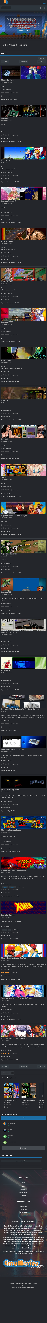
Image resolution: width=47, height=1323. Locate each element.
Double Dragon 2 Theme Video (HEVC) (16, 1100)
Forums (23, 1186)
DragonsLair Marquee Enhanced (14, 870)
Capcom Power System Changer (14, 515)
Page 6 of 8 (23, 62)
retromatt (10, 1136)
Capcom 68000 (7, 322)
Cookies (35, 1283)
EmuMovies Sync (23, 1212)
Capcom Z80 (6, 592)
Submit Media (23, 1206)
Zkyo (4, 711)
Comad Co (5, 439)
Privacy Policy (20, 1283)
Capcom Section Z (8, 201)
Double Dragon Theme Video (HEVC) (33, 1100)
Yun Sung (5, 477)
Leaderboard (24, 1189)
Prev (6, 62)
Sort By (42, 58)
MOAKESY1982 (12, 1142)
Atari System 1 (7, 241)
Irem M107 (5, 671)
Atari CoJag (6, 360)
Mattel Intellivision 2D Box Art (13, 958)
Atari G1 (4, 401)
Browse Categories (21, 1161)
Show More (24, 1148)
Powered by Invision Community (19, 1287)
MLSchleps (6, 960)
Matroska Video (7, 80)
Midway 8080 (6, 118)
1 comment (5, 179)
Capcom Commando (9, 554)
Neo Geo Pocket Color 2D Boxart (14, 1038)
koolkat (8, 1102)
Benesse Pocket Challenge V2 (13, 749)
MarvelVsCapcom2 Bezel (11, 830)
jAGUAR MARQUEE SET (10, 789)
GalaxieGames (7, 82)
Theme (12, 1283)
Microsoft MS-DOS (9, 632)
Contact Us (23, 1196)
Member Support (23, 1192)
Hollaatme (6, 792)
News (23, 1183)
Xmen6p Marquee (8, 915)
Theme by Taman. (30, 1287)
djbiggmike (6, 832)
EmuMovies (11, 1123)
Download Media (23, 1209)
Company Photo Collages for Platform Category (20, 709)
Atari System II (7, 282)
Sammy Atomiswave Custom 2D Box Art (17, 998)
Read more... (23, 31)
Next (40, 62)
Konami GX (5, 161)
